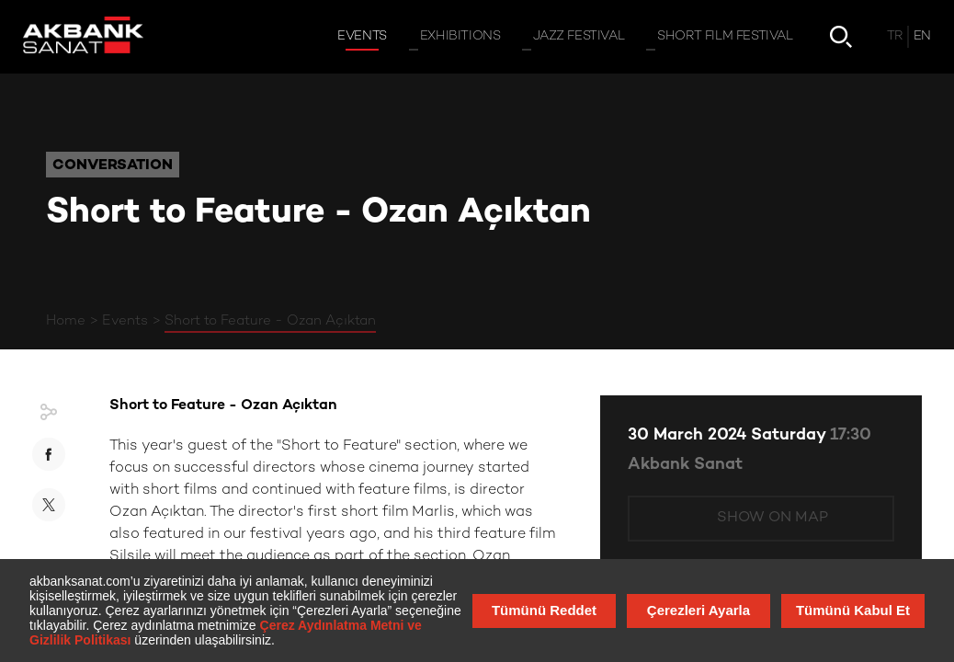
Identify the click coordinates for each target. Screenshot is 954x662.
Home (65, 321)
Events (125, 321)
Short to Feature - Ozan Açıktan (270, 321)
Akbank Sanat (685, 465)
